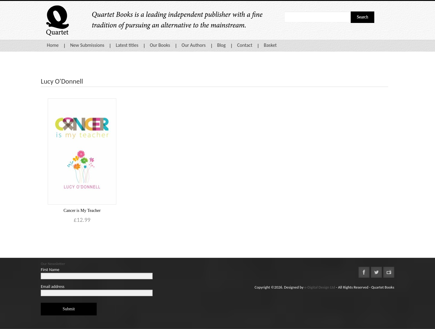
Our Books (160, 45)
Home (53, 45)
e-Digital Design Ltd (319, 287)
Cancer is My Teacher (82, 210)
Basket (270, 45)
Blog (221, 45)
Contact (244, 45)
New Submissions (87, 45)
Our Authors (194, 45)
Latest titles (127, 45)
